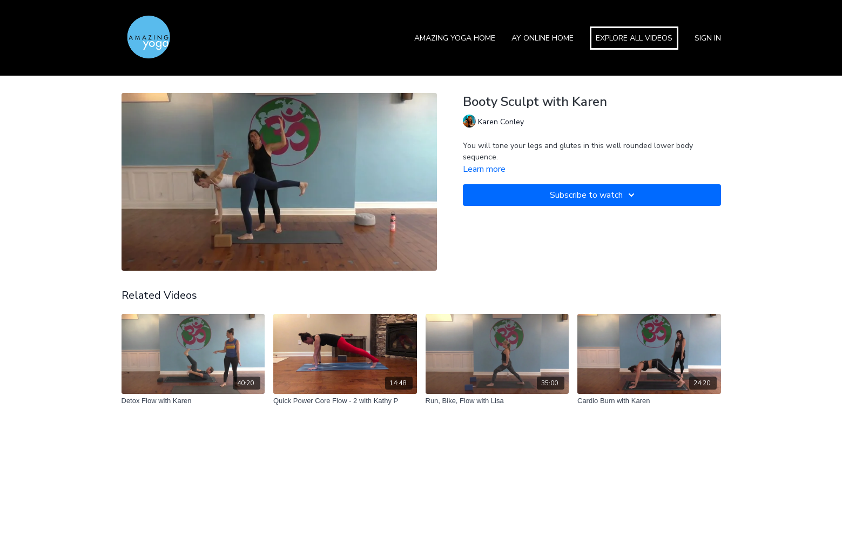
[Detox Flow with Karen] (193, 401)
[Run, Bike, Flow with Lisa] (497, 401)
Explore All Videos (634, 38)
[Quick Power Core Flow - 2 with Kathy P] (345, 401)
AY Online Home (542, 38)
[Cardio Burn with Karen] (649, 401)
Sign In (708, 38)
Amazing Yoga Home (454, 38)
